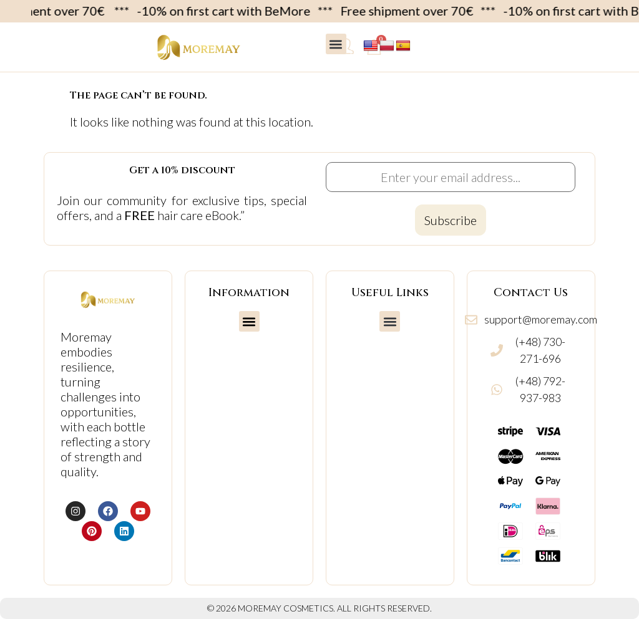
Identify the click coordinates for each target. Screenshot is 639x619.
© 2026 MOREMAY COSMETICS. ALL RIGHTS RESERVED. (319, 608)
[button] (336, 44)
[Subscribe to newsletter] (450, 220)
